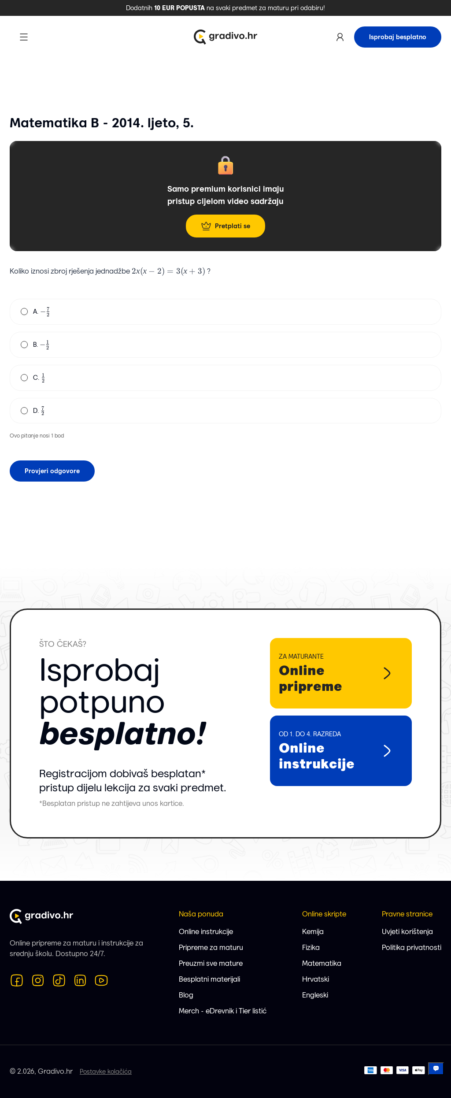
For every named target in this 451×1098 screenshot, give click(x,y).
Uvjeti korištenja (407, 931)
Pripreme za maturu (211, 947)
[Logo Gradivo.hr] (225, 37)
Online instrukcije (206, 931)
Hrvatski (315, 979)
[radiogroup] (225, 361)
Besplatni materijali (209, 979)
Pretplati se (225, 226)
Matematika (321, 963)
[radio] (24, 311)
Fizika (311, 947)
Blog (186, 995)
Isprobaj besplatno (397, 37)
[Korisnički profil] (340, 37)
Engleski (315, 995)
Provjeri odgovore (52, 471)
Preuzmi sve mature (211, 963)
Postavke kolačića (106, 1072)
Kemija (313, 931)
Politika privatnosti (411, 947)
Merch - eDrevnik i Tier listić (222, 1011)
